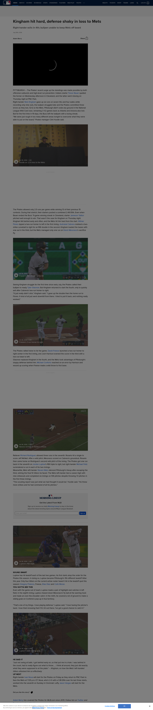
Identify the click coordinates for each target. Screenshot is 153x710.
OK (124, 706)
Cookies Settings (110, 706)
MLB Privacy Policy (38, 708)
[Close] (149, 706)
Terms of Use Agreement (54, 708)
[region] (76, 706)
